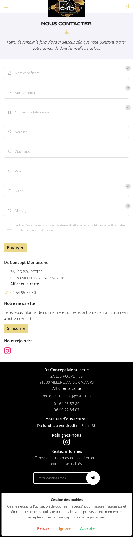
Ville (14, 171)
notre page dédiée (90, 517)
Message (17, 210)
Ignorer (65, 528)
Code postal (20, 151)
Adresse (17, 132)
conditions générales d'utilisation (62, 225)
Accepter (88, 528)
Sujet (15, 191)
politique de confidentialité (108, 225)
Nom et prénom (23, 73)
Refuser (44, 528)
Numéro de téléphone (28, 112)
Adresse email (21, 92)
